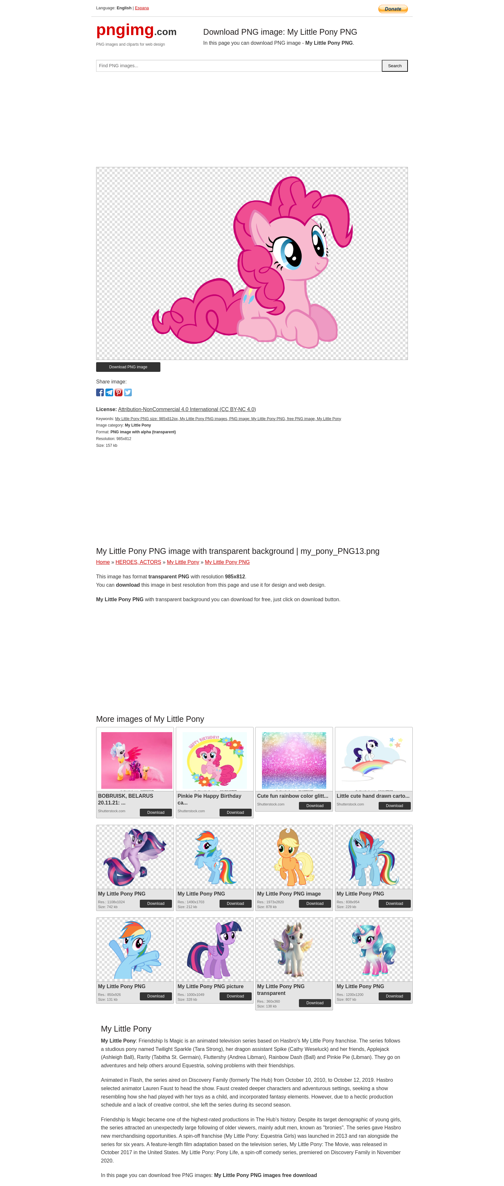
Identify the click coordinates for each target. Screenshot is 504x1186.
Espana (142, 7)
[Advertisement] (252, 122)
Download (155, 812)
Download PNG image (128, 367)
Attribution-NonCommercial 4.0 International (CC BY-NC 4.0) (187, 409)
